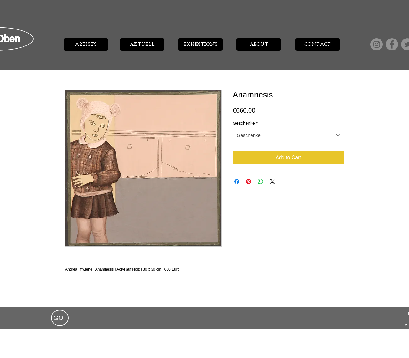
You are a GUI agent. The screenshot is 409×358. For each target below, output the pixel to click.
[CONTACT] (317, 44)
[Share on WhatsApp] (260, 181)
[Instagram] (376, 44)
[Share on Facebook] (237, 181)
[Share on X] (272, 181)
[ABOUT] (258, 44)
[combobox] (288, 135)
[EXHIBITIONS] (200, 44)
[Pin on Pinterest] (248, 181)
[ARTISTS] (86, 44)
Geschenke (245, 123)
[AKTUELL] (142, 44)
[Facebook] (392, 44)
